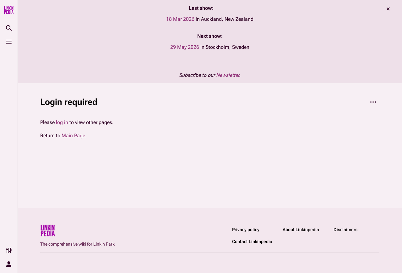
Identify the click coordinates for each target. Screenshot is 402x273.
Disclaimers (345, 229)
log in (62, 122)
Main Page (73, 136)
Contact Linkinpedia (252, 241)
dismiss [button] (388, 9)
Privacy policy (245, 229)
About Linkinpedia (301, 229)
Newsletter (227, 75)
